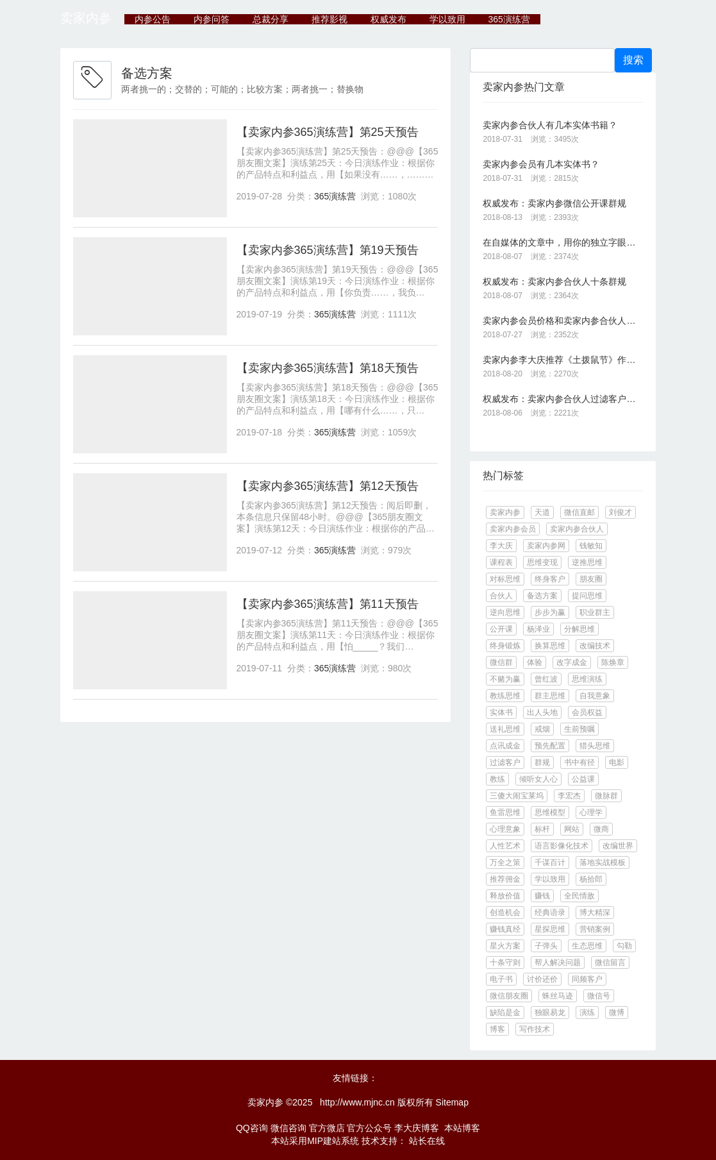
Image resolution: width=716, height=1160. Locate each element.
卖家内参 (86, 18)
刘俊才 (620, 512)
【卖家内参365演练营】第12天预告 (328, 486)
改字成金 (571, 662)
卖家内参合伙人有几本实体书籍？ (550, 125)
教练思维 (505, 695)
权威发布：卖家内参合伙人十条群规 (554, 281)
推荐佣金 (505, 879)
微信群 (501, 662)
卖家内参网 (546, 545)
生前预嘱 (579, 729)
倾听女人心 (538, 779)
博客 (497, 1029)
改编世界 (618, 845)
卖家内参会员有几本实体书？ (541, 164)
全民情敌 (579, 895)
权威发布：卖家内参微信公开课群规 (554, 203)
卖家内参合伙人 (577, 529)
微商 (601, 829)
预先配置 (550, 745)
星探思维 (550, 929)
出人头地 (542, 712)
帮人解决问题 (558, 962)
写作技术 (534, 1029)
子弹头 (546, 945)
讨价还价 (542, 979)
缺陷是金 (505, 1012)
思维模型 (550, 812)
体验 (534, 662)
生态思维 (587, 945)
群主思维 (550, 695)
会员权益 (587, 712)
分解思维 (579, 629)
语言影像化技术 (561, 845)
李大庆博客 (416, 1128)
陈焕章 (612, 662)
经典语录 (550, 912)
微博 (616, 1012)
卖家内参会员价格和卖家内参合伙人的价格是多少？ (563, 320)
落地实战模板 (602, 862)
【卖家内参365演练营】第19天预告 (328, 250)
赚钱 (542, 895)
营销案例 (594, 929)
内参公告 (153, 19)
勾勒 (624, 945)
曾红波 (546, 679)
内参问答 (211, 19)
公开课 (501, 629)
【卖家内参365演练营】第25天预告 (328, 132)
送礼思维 (505, 729)
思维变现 (542, 562)
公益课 (583, 779)
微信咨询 (288, 1128)
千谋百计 (550, 862)
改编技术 (594, 645)
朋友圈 (591, 579)
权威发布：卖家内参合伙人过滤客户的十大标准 (563, 399)
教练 (497, 779)
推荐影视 (329, 19)
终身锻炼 (505, 645)
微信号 (598, 995)
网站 (571, 829)
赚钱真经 (505, 929)
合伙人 (501, 595)
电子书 (501, 979)
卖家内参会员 (513, 529)
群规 (542, 762)
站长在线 (425, 1141)
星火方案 (505, 945)
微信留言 (610, 962)
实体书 (501, 712)
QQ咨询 (252, 1128)
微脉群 (606, 795)
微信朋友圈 (509, 995)
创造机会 (505, 912)
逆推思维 (587, 562)
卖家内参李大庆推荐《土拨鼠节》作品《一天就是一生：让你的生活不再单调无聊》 (563, 360)
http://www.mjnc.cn (357, 1102)
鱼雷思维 (505, 812)
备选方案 (542, 595)
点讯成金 (505, 745)
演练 (587, 1012)
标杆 (542, 829)
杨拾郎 (591, 879)
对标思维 (505, 579)
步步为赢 (550, 612)
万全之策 (505, 862)
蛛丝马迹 (557, 995)
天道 (542, 512)
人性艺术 (505, 845)
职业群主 (594, 612)
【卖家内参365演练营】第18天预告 (328, 368)
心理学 (591, 812)
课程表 (501, 562)
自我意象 (594, 695)
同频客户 (587, 979)
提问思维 (587, 595)
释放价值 (505, 895)
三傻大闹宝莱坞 (517, 795)
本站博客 (462, 1128)
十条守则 (505, 962)
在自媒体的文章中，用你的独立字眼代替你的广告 (563, 242)
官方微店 (327, 1128)
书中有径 (579, 762)
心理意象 (505, 829)
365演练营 (508, 19)
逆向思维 (505, 612)
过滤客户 (505, 762)
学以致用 (447, 19)
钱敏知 (591, 545)
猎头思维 (594, 745)
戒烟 (542, 729)
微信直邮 (579, 512)
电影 (616, 762)
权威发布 (388, 19)
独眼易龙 (550, 1012)
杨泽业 (538, 629)
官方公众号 (369, 1128)
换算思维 (550, 645)
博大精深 (594, 912)
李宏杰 (569, 795)
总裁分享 (270, 19)
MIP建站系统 (333, 1141)
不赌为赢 (505, 679)
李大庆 (501, 545)
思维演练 (587, 679)
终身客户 (550, 579)
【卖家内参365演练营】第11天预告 (328, 604)
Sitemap (452, 1102)
